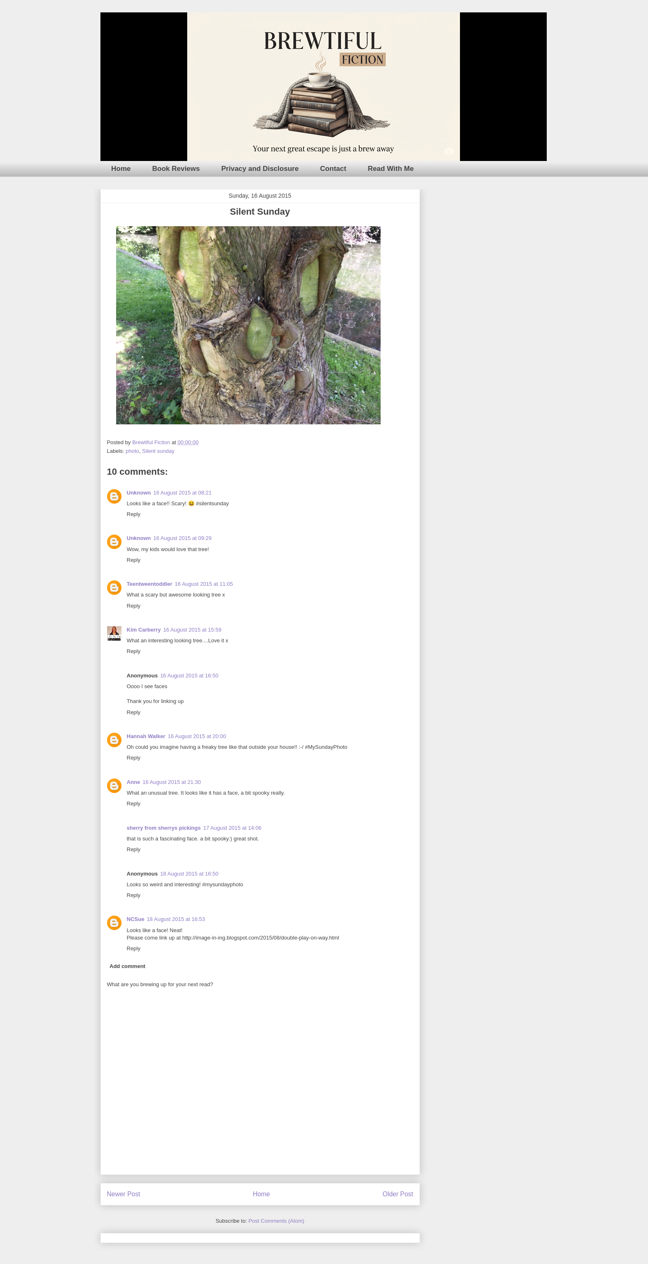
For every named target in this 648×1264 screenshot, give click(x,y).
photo (132, 451)
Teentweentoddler (149, 584)
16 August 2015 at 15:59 (192, 630)
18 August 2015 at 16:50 (189, 874)
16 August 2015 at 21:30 (172, 782)
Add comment (127, 966)
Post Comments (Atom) (276, 1221)
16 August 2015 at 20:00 (197, 736)
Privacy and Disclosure (260, 169)
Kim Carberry (144, 630)
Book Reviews (176, 169)
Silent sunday (158, 451)
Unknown (139, 493)
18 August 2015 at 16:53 (176, 919)
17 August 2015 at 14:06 (232, 828)
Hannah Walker (146, 736)
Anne (134, 782)
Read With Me (391, 169)
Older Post (398, 1194)
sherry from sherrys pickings (164, 828)
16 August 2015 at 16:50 (189, 675)
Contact (333, 169)
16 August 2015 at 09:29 (182, 538)
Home (121, 169)
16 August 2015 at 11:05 (204, 584)
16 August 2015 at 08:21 (182, 493)
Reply (134, 514)
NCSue (136, 919)
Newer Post (124, 1194)
